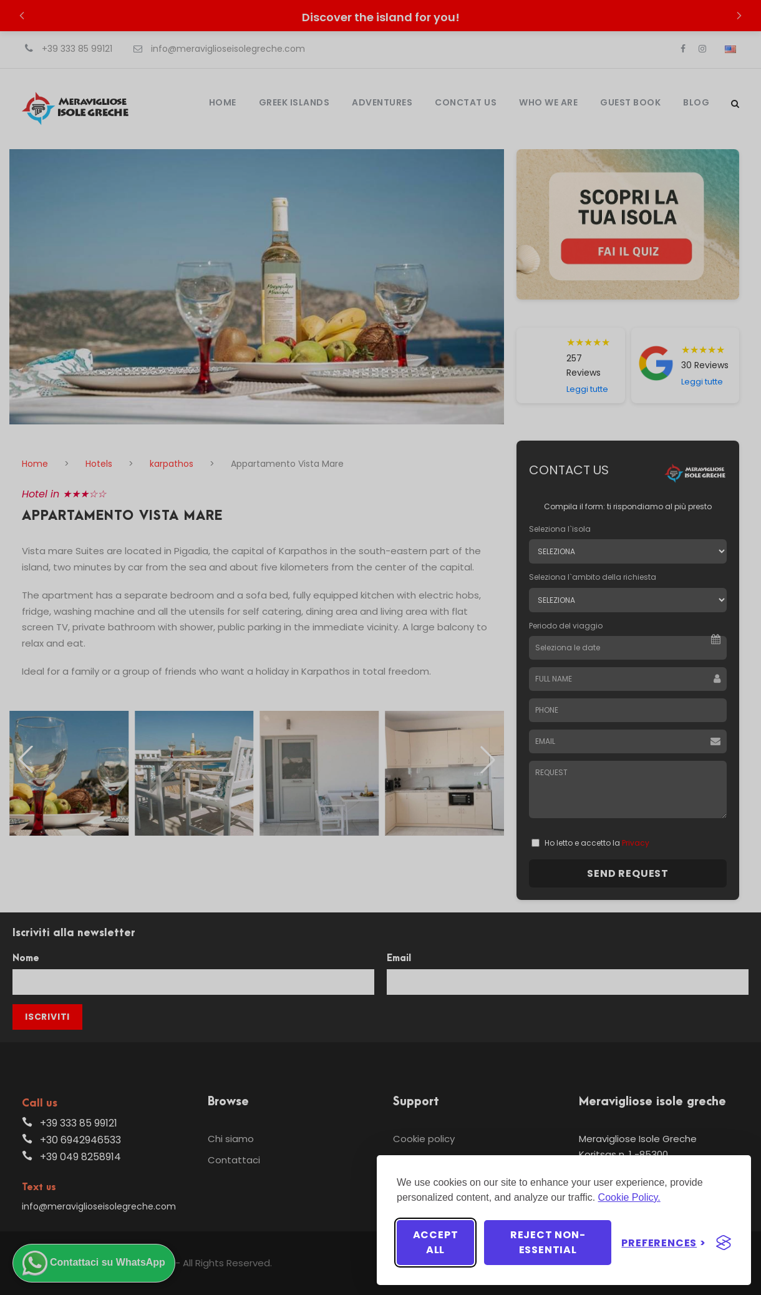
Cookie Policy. (629, 1197)
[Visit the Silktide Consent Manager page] (723, 1242)
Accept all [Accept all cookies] (435, 1242)
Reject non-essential (548, 1242)
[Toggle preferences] (663, 1243)
